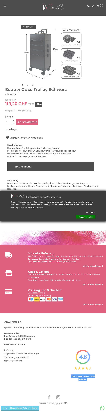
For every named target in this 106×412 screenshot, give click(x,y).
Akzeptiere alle (86, 217)
